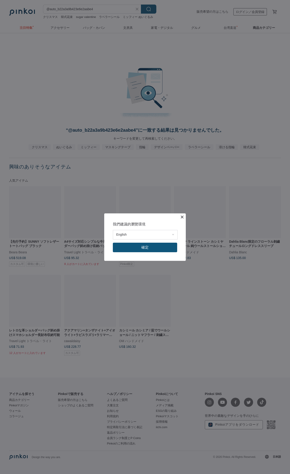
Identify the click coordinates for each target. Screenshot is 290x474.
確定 (145, 247)
